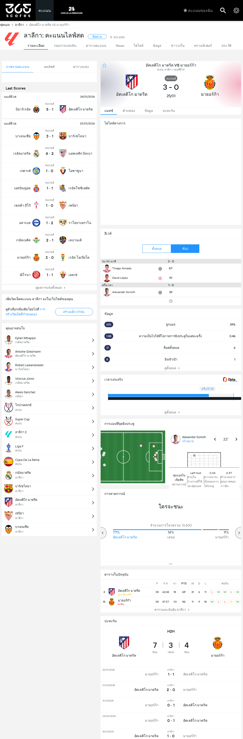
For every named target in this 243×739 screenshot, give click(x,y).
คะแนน (44, 10)
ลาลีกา (22, 24)
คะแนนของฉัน (198, 10)
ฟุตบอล (7, 24)
